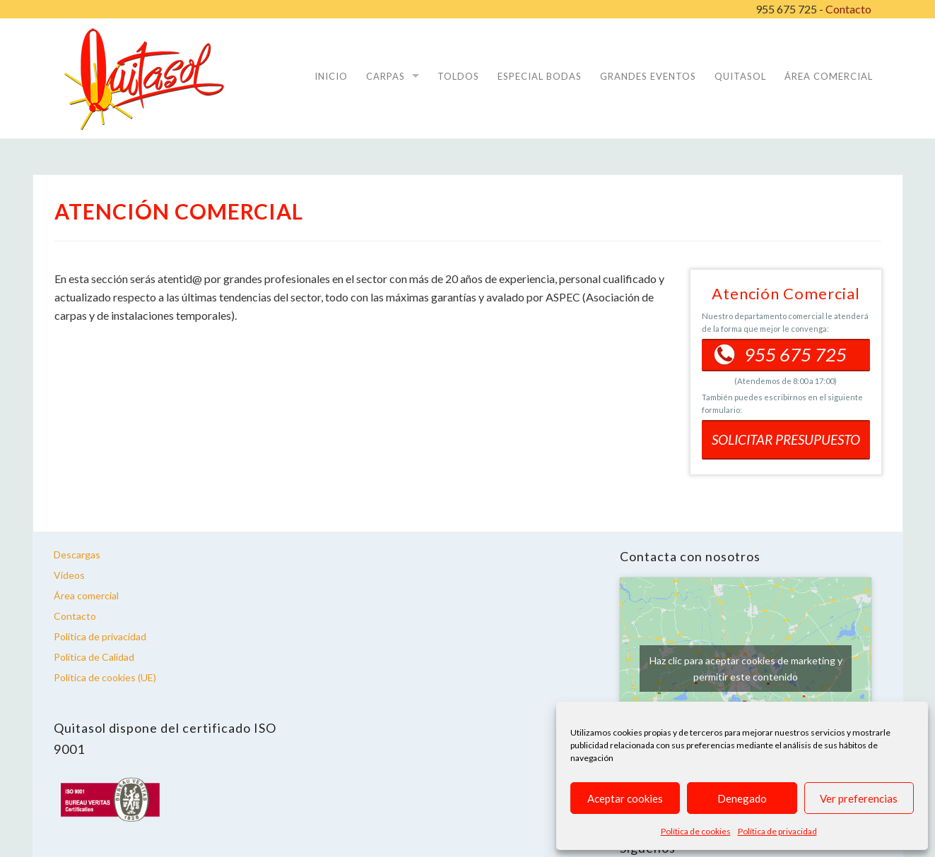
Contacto (848, 9)
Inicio (331, 76)
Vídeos (69, 575)
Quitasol (740, 76)
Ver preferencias (859, 798)
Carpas (385, 76)
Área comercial (86, 595)
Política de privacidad (777, 831)
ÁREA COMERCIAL (828, 76)
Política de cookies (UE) (105, 677)
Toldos (458, 76)
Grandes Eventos (648, 76)
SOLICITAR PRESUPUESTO (786, 439)
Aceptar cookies (625, 798)
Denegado (742, 798)
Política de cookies (696, 831)
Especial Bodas (540, 76)
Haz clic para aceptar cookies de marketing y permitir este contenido (745, 668)
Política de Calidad (94, 657)
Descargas (77, 555)
